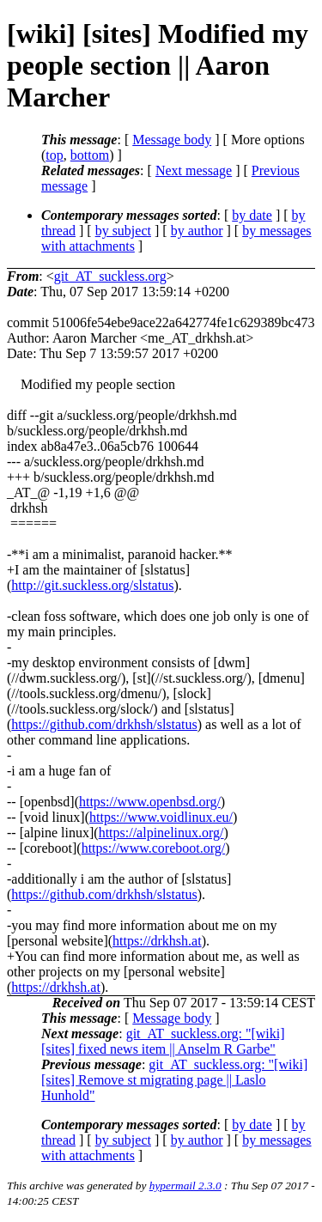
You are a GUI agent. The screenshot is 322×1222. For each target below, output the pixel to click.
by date (252, 215)
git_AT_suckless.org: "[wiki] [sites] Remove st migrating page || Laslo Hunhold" (174, 1080)
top (54, 155)
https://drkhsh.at (157, 940)
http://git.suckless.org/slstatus (92, 585)
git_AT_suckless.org (110, 276)
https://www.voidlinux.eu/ (161, 817)
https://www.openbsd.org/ (150, 801)
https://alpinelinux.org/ (161, 832)
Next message (193, 170)
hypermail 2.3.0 (185, 1185)
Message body (171, 139)
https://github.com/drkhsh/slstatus (104, 724)
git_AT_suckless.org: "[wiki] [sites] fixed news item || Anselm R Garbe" (163, 1041)
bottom (89, 155)
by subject (123, 230)
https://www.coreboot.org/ (154, 848)
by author (197, 230)
